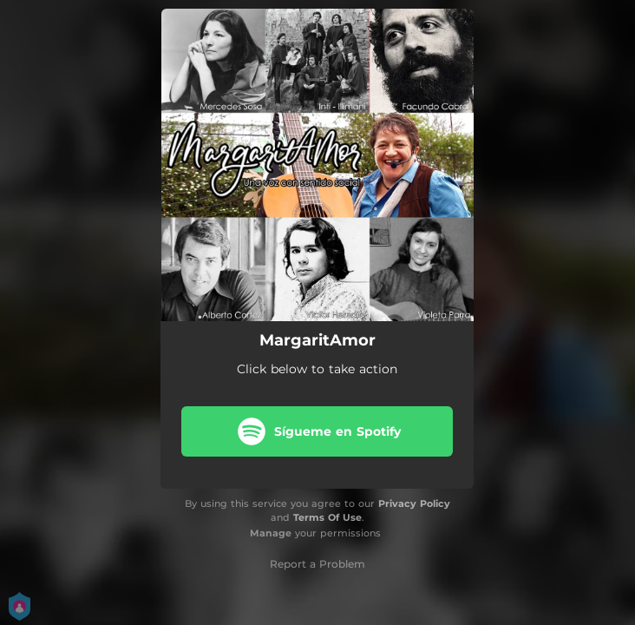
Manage (270, 533)
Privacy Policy (414, 503)
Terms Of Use (327, 517)
